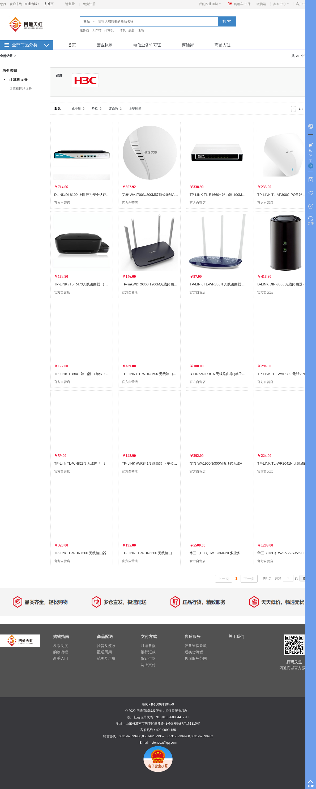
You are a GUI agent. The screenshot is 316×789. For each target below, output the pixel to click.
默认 (57, 109)
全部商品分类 (24, 45)
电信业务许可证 (147, 45)
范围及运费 (106, 658)
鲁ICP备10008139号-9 (158, 704)
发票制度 (60, 645)
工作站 (96, 30)
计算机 (109, 30)
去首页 (49, 4)
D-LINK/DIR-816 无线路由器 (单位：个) (220, 374)
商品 (86, 21)
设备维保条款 (196, 645)
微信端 (261, 4)
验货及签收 (106, 645)
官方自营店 (62, 203)
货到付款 (148, 658)
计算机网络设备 (21, 88)
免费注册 (89, 4)
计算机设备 (18, 79)
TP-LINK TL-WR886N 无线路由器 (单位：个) (224, 284)
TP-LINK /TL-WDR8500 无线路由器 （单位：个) (159, 374)
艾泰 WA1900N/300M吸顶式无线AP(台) (220, 463)
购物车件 (242, 4)
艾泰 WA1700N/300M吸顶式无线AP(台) (152, 195)
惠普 (132, 30)
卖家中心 (281, 4)
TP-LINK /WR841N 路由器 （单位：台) (152, 463)
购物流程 (60, 652)
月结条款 (148, 645)
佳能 (141, 30)
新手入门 (60, 658)
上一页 (223, 578)
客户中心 (304, 4)
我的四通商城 (210, 4)
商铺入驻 (222, 45)
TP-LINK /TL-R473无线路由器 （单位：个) (86, 284)
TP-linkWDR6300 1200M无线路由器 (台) (153, 284)
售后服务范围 (196, 658)
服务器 (84, 30)
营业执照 (105, 45)
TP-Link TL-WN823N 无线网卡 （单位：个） (88, 463)
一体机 (121, 30)
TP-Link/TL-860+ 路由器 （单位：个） (83, 374)
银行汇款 (148, 652)
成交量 (76, 109)
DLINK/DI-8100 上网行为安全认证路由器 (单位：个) (94, 195)
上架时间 (135, 109)
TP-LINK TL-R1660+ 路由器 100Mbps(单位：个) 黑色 (231, 195)
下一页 (249, 578)
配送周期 (104, 652)
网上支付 (148, 665)
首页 (72, 45)
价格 (95, 109)
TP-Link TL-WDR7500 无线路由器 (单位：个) (88, 553)
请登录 (70, 4)
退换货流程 (194, 652)
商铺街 (188, 45)
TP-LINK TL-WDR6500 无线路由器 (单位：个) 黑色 (161, 553)
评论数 (113, 109)
